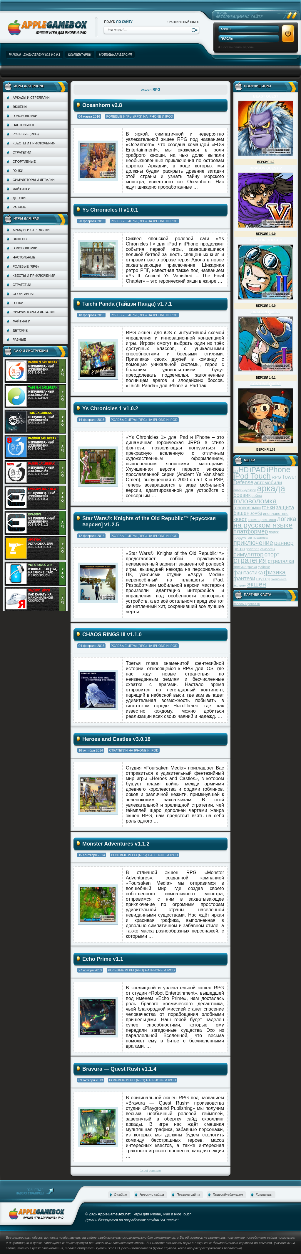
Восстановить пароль (237, 47)
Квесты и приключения (34, 143)
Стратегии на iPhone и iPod (133, 750)
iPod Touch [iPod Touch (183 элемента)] (252, 476)
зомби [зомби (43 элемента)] (256, 513)
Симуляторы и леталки (34, 180)
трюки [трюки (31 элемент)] (252, 567)
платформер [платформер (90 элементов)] (250, 531)
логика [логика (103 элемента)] (286, 518)
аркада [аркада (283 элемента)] (271, 488)
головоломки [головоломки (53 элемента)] (247, 507)
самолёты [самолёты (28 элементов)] (267, 549)
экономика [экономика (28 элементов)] (279, 579)
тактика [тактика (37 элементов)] (240, 567)
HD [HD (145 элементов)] (244, 470)
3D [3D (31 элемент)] (235, 471)
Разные (19, 207)
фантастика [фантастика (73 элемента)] (248, 572)
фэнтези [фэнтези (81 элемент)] (244, 578)
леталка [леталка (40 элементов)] (268, 520)
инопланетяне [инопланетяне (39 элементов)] (276, 513)
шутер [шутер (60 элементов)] (263, 578)
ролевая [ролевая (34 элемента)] (253, 549)
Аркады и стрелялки (31, 97)
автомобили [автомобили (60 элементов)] (268, 482)
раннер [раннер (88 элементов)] (283, 543)
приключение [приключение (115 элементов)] (253, 542)
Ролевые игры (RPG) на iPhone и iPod (139, 116)
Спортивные (24, 161)
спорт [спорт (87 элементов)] (272, 554)
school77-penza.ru (246, 604)
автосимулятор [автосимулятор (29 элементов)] (244, 490)
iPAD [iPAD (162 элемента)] (258, 470)
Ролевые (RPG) (26, 134)
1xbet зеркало (150, 1170)
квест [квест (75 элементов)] (240, 519)
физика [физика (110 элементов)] (275, 572)
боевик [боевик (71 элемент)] (241, 495)
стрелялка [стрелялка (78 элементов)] (281, 561)
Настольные (24, 125)
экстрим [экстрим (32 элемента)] (239, 585)
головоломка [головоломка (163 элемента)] (255, 501)
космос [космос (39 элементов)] (254, 520)
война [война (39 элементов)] (257, 495)
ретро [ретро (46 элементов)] (239, 548)
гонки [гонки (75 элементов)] (268, 507)
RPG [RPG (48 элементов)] (276, 476)
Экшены (20, 106)
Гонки (18, 170)
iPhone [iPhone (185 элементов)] (278, 469)
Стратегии (22, 152)
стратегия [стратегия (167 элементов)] (250, 560)
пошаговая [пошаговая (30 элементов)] (261, 537)
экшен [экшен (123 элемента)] (256, 584)
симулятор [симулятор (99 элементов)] (248, 554)
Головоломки (25, 116)
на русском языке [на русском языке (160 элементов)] (262, 525)
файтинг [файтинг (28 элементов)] (264, 567)
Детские (20, 198)
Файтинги (21, 189)
